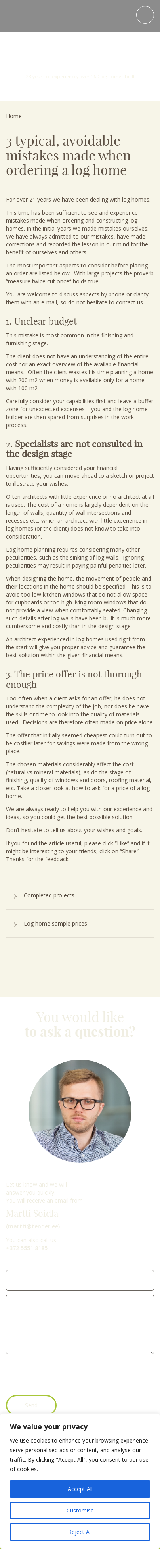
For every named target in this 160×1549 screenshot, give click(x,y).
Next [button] (150, 63)
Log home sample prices (55, 923)
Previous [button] (10, 63)
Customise (80, 1510)
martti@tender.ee (33, 1226)
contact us (129, 302)
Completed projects (49, 895)
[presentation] (66, 1375)
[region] (80, 1481)
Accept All (80, 1489)
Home (14, 116)
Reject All (80, 1532)
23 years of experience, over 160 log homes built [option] (80, 59)
